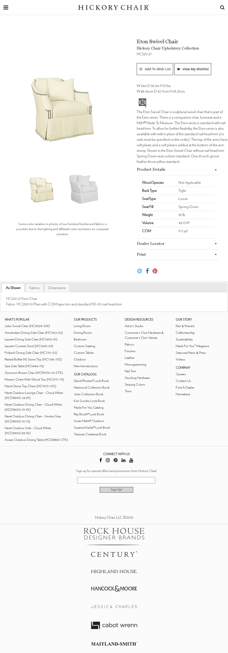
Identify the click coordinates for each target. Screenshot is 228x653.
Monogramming (135, 364)
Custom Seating (84, 346)
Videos (180, 359)
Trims (128, 391)
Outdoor (80, 359)
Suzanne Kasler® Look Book (92, 427)
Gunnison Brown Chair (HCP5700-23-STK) (34, 373)
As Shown (13, 288)
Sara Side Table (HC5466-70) (24, 366)
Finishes (130, 351)
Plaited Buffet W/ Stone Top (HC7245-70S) (33, 359)
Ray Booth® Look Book (89, 414)
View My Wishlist (193, 69)
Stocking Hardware (137, 378)
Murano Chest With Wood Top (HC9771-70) (34, 379)
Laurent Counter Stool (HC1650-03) (29, 346)
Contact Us (183, 381)
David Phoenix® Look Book (91, 381)
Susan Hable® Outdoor (89, 421)
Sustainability (184, 339)
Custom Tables (84, 352)
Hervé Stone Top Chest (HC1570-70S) (30, 386)
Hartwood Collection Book (92, 387)
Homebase (183, 394)
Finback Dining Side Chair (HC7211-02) (31, 352)
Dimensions (57, 288)
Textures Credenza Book (90, 434)
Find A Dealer (185, 387)
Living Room (82, 326)
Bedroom (80, 339)
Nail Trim (130, 371)
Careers (181, 374)
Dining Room (83, 332)
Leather (129, 358)
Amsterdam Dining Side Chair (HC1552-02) (34, 332)
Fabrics (34, 288)
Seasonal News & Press (191, 352)
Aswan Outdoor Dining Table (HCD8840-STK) (36, 440)
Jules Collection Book (88, 394)
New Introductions (86, 366)
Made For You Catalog (89, 407)
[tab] (13, 288)
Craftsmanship (185, 332)
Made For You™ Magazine (192, 346)
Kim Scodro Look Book (89, 401)
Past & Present (185, 326)
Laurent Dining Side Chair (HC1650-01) (31, 339)
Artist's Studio (134, 326)
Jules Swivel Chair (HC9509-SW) (27, 326)
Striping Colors (135, 384)
